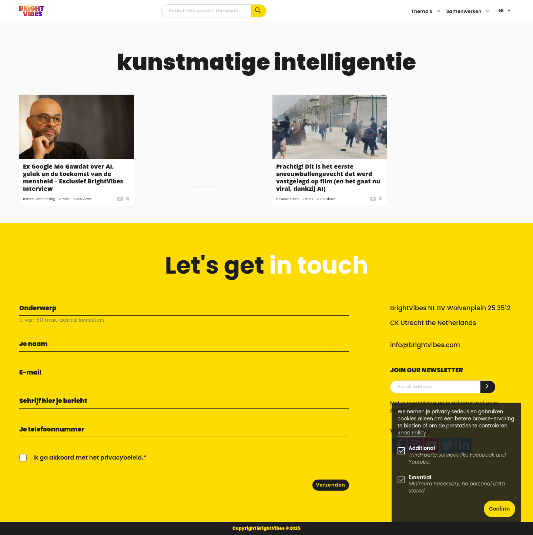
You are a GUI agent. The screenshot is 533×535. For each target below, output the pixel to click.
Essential (420, 477)
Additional (422, 448)
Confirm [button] (499, 508)
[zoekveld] (206, 10)
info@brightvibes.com (425, 345)
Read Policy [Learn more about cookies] (412, 432)
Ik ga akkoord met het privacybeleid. (88, 457)
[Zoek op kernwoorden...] (258, 10)
